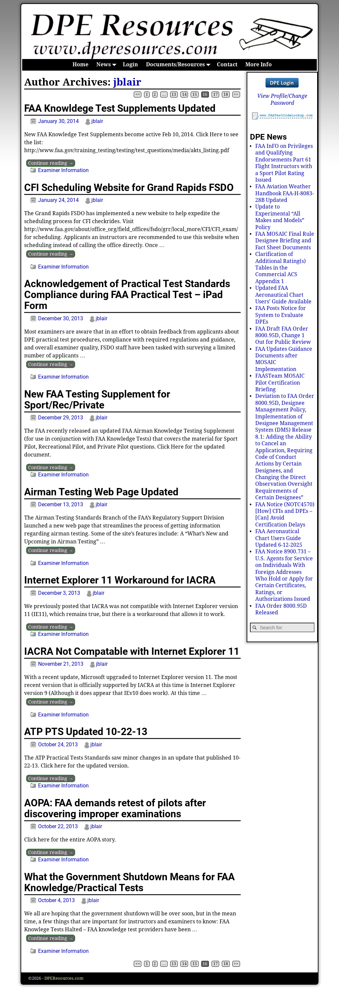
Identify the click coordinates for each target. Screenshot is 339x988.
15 (194, 94)
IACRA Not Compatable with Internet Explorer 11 (131, 651)
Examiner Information (63, 170)
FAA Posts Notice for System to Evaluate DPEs (280, 315)
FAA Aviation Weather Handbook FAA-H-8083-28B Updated (284, 193)
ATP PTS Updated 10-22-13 (85, 731)
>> (236, 94)
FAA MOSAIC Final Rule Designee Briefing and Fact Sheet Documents (284, 241)
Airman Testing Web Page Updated (101, 492)
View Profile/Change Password (282, 99)
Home (80, 64)
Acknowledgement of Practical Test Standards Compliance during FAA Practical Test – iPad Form (127, 294)
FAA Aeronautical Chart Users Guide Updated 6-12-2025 (278, 538)
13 (173, 94)
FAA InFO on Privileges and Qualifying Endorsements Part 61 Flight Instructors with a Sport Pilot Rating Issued (284, 163)
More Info (258, 64)
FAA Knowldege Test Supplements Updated (120, 108)
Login (130, 64)
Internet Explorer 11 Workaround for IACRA (120, 580)
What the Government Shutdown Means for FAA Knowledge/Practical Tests (129, 882)
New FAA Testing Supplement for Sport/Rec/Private (97, 399)
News (107, 65)
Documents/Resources (179, 65)
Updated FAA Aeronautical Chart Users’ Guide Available (283, 295)
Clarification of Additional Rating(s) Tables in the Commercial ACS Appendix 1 (280, 267)
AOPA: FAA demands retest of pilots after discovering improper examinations (115, 808)
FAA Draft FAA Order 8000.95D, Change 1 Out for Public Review (283, 335)
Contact (227, 64)
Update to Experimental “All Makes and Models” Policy (279, 217)
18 (225, 94)
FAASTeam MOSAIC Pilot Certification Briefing (280, 383)
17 (215, 94)
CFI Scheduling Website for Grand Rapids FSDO (129, 187)
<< (137, 94)
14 (184, 94)
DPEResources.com (63, 978)
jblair (127, 82)
